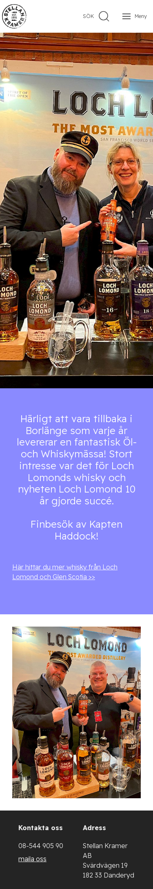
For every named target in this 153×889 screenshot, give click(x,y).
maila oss (32, 859)
